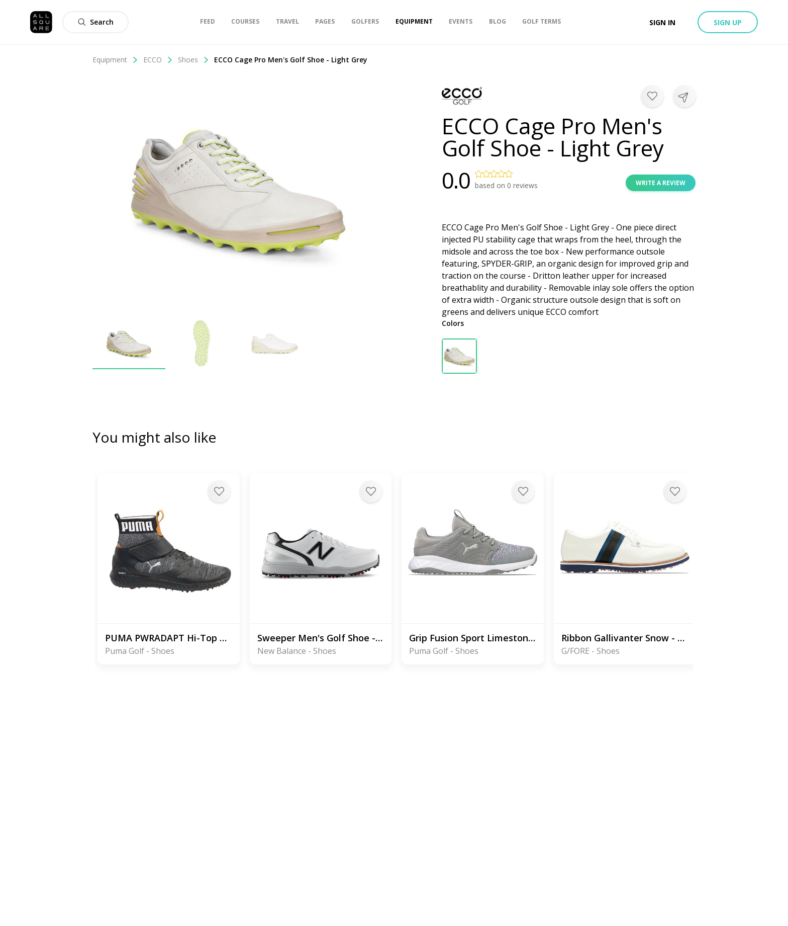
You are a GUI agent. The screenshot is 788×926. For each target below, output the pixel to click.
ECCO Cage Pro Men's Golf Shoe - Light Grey (290, 59)
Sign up (728, 22)
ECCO (158, 59)
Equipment (115, 59)
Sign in (662, 22)
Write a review (660, 183)
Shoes (193, 59)
